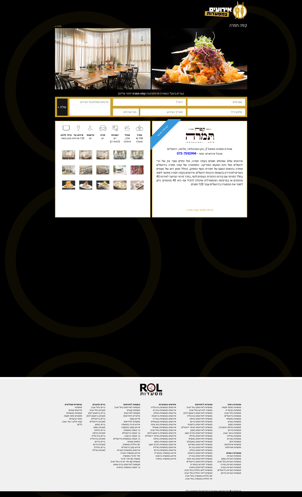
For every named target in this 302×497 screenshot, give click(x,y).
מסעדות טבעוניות (74, 413)
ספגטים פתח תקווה (73, 416)
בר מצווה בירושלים (131, 433)
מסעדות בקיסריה (233, 410)
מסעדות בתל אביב (232, 413)
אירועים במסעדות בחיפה (164, 438)
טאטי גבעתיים (75, 418)
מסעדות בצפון (234, 424)
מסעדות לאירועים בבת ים (200, 447)
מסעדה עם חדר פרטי (130, 458)
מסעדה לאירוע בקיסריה (201, 464)
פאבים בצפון (99, 427)
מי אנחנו (237, 491)
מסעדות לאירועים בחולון (201, 450)
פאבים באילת (98, 450)
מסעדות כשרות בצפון (231, 458)
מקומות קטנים (133, 410)
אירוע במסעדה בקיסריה (165, 453)
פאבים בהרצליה (97, 438)
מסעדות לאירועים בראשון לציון (197, 413)
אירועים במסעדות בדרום (165, 450)
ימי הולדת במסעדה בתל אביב (198, 478)
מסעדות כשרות (234, 456)
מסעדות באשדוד (233, 418)
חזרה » (58, 26)
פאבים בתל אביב (97, 410)
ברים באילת (99, 447)
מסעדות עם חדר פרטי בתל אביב (125, 461)
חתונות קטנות (133, 441)
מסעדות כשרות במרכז (231, 464)
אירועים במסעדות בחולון (165, 413)
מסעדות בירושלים (232, 416)
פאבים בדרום (99, 444)
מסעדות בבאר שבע (232, 433)
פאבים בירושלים (97, 421)
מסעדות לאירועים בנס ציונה (199, 458)
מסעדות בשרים (234, 438)
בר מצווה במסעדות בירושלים (126, 438)
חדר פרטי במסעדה (131, 456)
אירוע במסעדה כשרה (130, 453)
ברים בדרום (100, 441)
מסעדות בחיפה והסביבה (230, 427)
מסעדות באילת (234, 436)
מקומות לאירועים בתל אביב (127, 407)
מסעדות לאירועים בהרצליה (199, 416)
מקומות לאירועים (132, 413)
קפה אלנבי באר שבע (72, 421)
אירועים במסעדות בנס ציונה (163, 424)
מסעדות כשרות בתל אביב (229, 461)
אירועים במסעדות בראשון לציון (161, 433)
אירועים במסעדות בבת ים (164, 410)
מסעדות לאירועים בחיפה (200, 418)
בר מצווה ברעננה (132, 436)
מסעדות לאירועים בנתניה (200, 467)
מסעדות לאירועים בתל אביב (199, 407)
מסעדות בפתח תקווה (231, 407)
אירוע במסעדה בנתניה (166, 458)
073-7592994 (186, 153)
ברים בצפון (100, 424)
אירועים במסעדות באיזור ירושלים (160, 436)
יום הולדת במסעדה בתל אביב (198, 476)
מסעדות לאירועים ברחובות (200, 424)
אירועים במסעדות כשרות (128, 450)
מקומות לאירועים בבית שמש (126, 464)
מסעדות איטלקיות (232, 444)
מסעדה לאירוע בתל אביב (200, 410)
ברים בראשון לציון (96, 413)
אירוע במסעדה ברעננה (165, 456)
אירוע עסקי (135, 418)
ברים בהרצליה (98, 436)
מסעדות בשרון (234, 421)
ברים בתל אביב (98, 407)
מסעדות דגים (235, 441)
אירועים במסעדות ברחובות (164, 416)
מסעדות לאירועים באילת (200, 436)
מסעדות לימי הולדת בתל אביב (198, 473)
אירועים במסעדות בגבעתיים (163, 421)
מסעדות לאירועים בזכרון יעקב (198, 433)
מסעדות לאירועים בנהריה (200, 456)
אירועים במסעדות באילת (164, 447)
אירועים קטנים (75, 410)
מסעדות (78, 407)
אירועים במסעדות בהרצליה (163, 407)
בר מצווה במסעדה (131, 430)
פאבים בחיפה (98, 433)
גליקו (79, 424)
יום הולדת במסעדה (131, 444)
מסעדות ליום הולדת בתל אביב (198, 470)
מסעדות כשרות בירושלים (229, 470)
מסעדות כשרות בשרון (231, 467)
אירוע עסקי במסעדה (130, 427)
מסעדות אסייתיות (233, 447)
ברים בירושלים (98, 418)
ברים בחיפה (99, 430)
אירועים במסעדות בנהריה (164, 418)
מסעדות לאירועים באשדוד (200, 438)
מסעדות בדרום (234, 430)
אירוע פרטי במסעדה (130, 424)
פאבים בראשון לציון (96, 416)
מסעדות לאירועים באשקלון (199, 441)
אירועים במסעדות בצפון (165, 441)
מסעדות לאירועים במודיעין (200, 444)
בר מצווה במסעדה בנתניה (128, 467)
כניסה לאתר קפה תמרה (199, 210)
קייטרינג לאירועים (131, 416)
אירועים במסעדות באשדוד (164, 427)
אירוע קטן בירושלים (130, 447)
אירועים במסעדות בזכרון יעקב (162, 444)
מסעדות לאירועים (132, 421)
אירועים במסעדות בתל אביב (163, 430)
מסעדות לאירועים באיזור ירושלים (196, 427)
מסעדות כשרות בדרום (231, 473)
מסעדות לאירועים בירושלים (199, 461)
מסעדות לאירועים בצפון (201, 430)
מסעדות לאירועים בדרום (201, 421)
